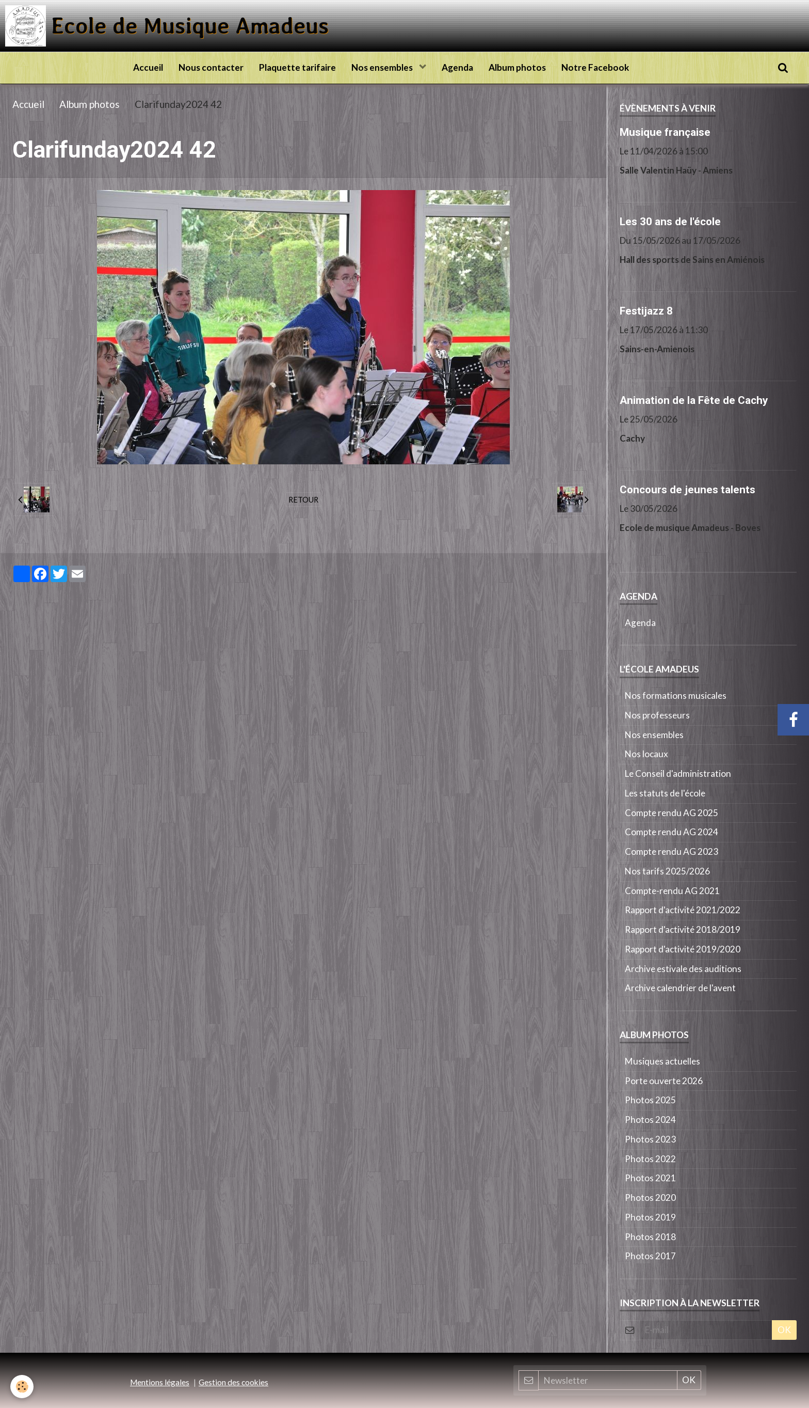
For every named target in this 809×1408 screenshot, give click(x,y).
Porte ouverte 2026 (664, 1080)
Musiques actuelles (662, 1061)
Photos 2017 (650, 1255)
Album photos (517, 67)
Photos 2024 (650, 1119)
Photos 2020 (650, 1197)
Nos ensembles (382, 67)
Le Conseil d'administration (678, 773)
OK (784, 1329)
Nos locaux (646, 753)
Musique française (665, 132)
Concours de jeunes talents (687, 489)
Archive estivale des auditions (683, 968)
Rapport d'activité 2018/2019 (682, 929)
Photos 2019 (650, 1217)
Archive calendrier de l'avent (680, 987)
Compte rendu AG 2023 (671, 851)
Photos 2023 (650, 1139)
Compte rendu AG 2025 (671, 812)
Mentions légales (159, 1382)
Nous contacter (211, 67)
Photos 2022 (650, 1158)
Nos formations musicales (675, 695)
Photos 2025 (650, 1099)
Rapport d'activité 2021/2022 (682, 909)
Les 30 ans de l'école (670, 221)
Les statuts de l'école (665, 793)
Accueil (148, 67)
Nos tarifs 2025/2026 (667, 871)
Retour (303, 499)
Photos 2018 (650, 1236)
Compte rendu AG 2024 (671, 831)
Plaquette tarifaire (297, 67)
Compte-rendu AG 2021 (672, 890)
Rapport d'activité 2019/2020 (682, 949)
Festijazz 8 (646, 310)
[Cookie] (22, 1386)
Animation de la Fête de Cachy (694, 400)
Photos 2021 (650, 1177)
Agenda (457, 67)
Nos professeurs (657, 715)
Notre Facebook (595, 67)
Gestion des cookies (233, 1382)
